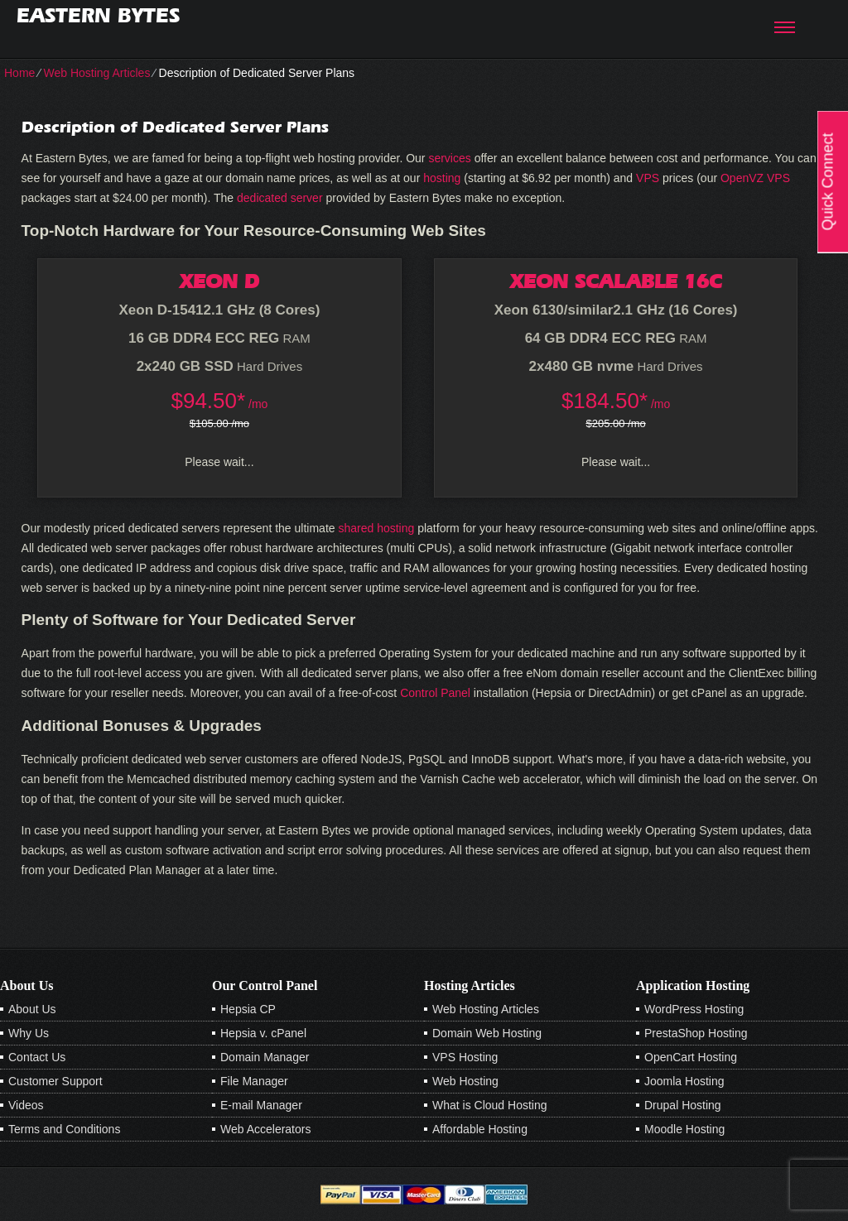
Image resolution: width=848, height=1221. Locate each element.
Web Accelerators (265, 1129)
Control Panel (435, 692)
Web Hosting (465, 1081)
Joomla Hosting (684, 1081)
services (449, 158)
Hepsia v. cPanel (263, 1033)
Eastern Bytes (98, 15)
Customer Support (55, 1081)
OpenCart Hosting (690, 1057)
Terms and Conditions (64, 1129)
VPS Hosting (465, 1057)
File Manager (254, 1081)
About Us (32, 1009)
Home (19, 72)
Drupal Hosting (682, 1105)
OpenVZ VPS (755, 178)
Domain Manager (264, 1057)
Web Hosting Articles (96, 72)
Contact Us (36, 1057)
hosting (441, 178)
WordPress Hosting (694, 1009)
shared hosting (376, 528)
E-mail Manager (261, 1105)
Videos (26, 1105)
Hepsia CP (248, 1009)
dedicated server (280, 197)
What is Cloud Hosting (489, 1105)
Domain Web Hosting (487, 1033)
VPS (647, 178)
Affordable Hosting (480, 1129)
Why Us (28, 1033)
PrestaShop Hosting (696, 1033)
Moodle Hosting (684, 1129)
